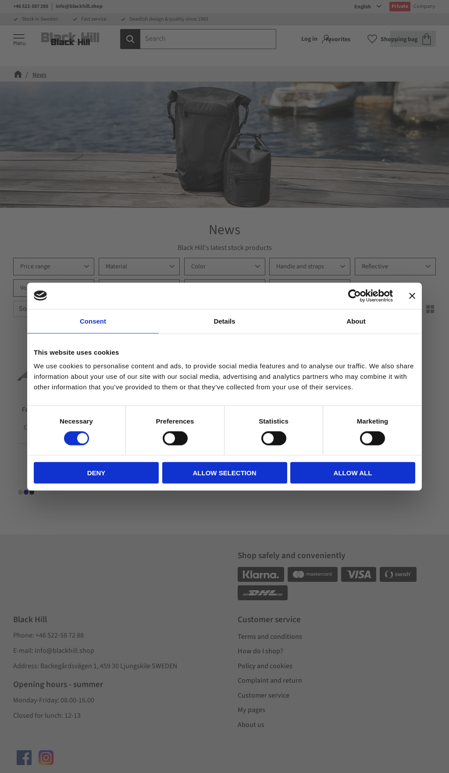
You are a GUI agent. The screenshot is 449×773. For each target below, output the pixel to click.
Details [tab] (224, 320)
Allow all (353, 473)
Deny (96, 473)
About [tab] (355, 320)
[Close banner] (412, 295)
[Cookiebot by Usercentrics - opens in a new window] (354, 295)
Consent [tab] (93, 320)
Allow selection (225, 473)
